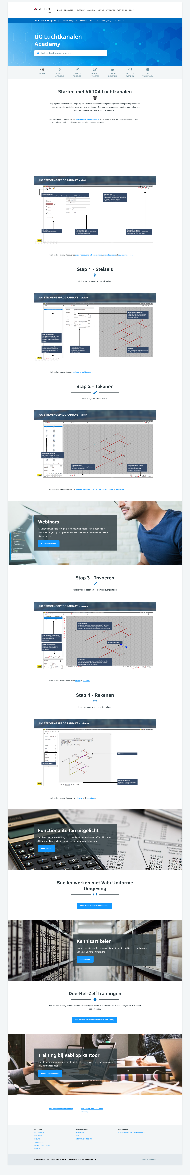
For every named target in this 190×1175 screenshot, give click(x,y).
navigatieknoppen (125, 255)
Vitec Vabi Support (45, 20)
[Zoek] (38, 53)
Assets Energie (68, 21)
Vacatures (38, 1142)
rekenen (79, 798)
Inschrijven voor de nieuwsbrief (131, 1133)
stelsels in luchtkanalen (82, 372)
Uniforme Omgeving (103, 21)
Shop (131, 10)
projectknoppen (109, 255)
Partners (38, 1136)
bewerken (87, 490)
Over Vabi (110, 10)
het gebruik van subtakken (102, 490)
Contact (37, 1149)
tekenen (79, 490)
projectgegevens (82, 255)
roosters (86, 681)
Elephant (152, 1160)
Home (59, 10)
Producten (70, 10)
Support (81, 10)
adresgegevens (96, 255)
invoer (77, 681)
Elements (83, 21)
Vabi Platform (119, 21)
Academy (91, 10)
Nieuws (100, 10)
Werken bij (121, 10)
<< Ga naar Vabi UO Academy (61, 1109)
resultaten (91, 798)
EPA (91, 21)
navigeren (120, 490)
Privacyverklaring (42, 1146)
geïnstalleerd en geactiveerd (87, 120)
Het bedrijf (39, 1133)
